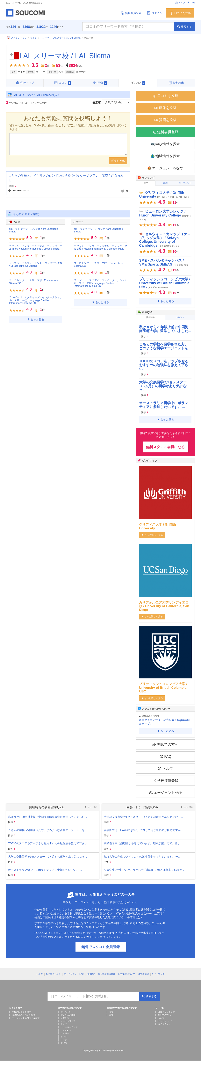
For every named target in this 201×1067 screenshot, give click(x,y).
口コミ (62, 83)
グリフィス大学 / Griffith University (164, 194)
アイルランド (67, 1012)
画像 (100, 83)
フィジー (65, 1033)
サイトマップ (158, 974)
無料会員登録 (130, 13)
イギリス (65, 1018)
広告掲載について (126, 974)
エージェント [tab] (185, 183)
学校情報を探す (165, 144)
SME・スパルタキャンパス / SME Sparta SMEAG (164, 262)
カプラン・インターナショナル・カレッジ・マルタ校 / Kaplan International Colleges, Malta (35, 247)
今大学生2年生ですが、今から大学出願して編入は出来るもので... (144, 869)
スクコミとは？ (53, 974)
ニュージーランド (69, 1027)
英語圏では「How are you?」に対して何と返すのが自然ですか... (143, 830)
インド (64, 1036)
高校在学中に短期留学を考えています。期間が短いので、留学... (143, 843)
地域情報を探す (165, 156)
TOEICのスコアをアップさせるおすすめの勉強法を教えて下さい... (163, 365)
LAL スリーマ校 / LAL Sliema (66, 38)
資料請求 (176, 83)
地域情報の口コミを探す (23, 1015)
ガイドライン (70, 974)
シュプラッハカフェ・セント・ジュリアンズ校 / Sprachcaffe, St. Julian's (35, 264)
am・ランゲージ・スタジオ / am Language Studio (33, 230)
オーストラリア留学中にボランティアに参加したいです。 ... (163, 405)
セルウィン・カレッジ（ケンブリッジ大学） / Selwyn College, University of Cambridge (164, 239)
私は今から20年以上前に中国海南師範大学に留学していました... (165, 329)
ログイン (154, 13)
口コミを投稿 (180, 13)
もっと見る (35, 319)
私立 (111, 1015)
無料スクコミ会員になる (165, 447)
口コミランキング (166, 1012)
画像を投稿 (165, 108)
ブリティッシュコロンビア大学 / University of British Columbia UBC (164, 283)
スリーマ (44, 38)
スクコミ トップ (16, 38)
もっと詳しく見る (152, 535)
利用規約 (91, 974)
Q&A (138, 83)
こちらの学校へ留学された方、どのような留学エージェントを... (165, 346)
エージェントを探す (165, 168)
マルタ (33, 38)
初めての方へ (165, 744)
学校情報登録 (165, 781)
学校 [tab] (146, 183)
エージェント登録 (165, 793)
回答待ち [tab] (150, 317)
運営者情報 (143, 974)
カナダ (64, 1024)
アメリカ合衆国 (68, 1015)
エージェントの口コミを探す (26, 1018)
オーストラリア (68, 1021)
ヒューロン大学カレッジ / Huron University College (165, 215)
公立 (111, 1012)
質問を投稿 (118, 160)
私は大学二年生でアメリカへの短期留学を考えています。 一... (142, 856)
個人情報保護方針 (106, 974)
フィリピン (66, 1030)
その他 (64, 1042)
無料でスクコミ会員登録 (100, 947)
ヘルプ (180, 3)
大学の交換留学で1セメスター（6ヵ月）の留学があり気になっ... (163, 386)
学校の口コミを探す (21, 1012)
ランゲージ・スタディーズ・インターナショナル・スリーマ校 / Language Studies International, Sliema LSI (35, 300)
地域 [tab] (165, 183)
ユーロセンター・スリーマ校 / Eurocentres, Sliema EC (34, 281)
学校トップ (25, 83)
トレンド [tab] (180, 317)
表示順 (96, 102)
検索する (184, 26)
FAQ (191, 3)
